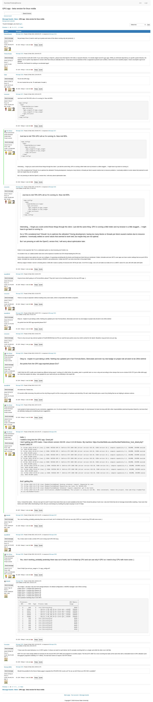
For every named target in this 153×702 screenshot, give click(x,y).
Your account (74, 695)
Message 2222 (19, 313)
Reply (36, 45)
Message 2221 (19, 293)
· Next (21, 27)
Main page (67, 695)
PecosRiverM (8, 34)
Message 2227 (19, 431)
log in (20, 24)
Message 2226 (19, 405)
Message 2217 (19, 94)
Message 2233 (19, 644)
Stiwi (5, 74)
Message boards (7, 19)
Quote (40, 45)
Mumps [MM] (8, 667)
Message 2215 (19, 53)
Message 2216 (19, 74)
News (16, 19)
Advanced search (8, 16)
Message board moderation (8, 21)
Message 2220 (19, 274)
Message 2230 (19, 554)
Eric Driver (9, 131)
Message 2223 (19, 333)
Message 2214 (19, 34)
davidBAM (7, 274)
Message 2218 (19, 130)
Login (146, 3)
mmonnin (6, 94)
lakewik (8, 515)
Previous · (5, 27)
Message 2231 (19, 581)
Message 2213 (52, 34)
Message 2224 (19, 353)
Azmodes (6, 644)
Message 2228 (19, 515)
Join (140, 3)
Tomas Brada (8, 53)
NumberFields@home (12, 3)
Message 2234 (19, 666)
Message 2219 (19, 186)
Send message (9, 38)
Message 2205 (52, 431)
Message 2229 (19, 534)
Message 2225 (19, 385)
